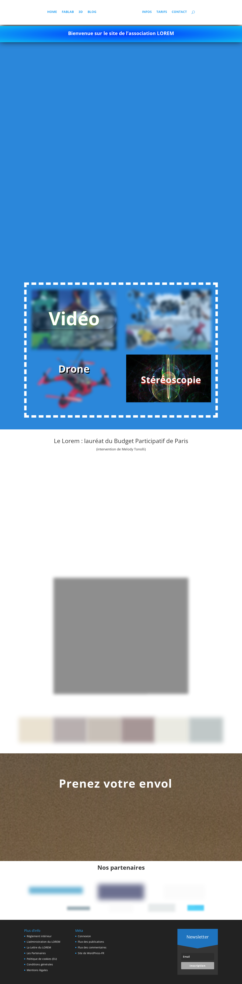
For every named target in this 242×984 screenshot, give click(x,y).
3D (71, 13)
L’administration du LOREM (43, 941)
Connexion (84, 936)
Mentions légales (37, 970)
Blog (82, 13)
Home (42, 13)
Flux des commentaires (92, 947)
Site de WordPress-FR (91, 953)
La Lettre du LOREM (39, 947)
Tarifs (171, 13)
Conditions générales (40, 964)
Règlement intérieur (39, 936)
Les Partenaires (36, 953)
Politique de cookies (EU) (42, 959)
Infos (156, 13)
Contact (189, 13)
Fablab (58, 13)
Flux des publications (91, 941)
